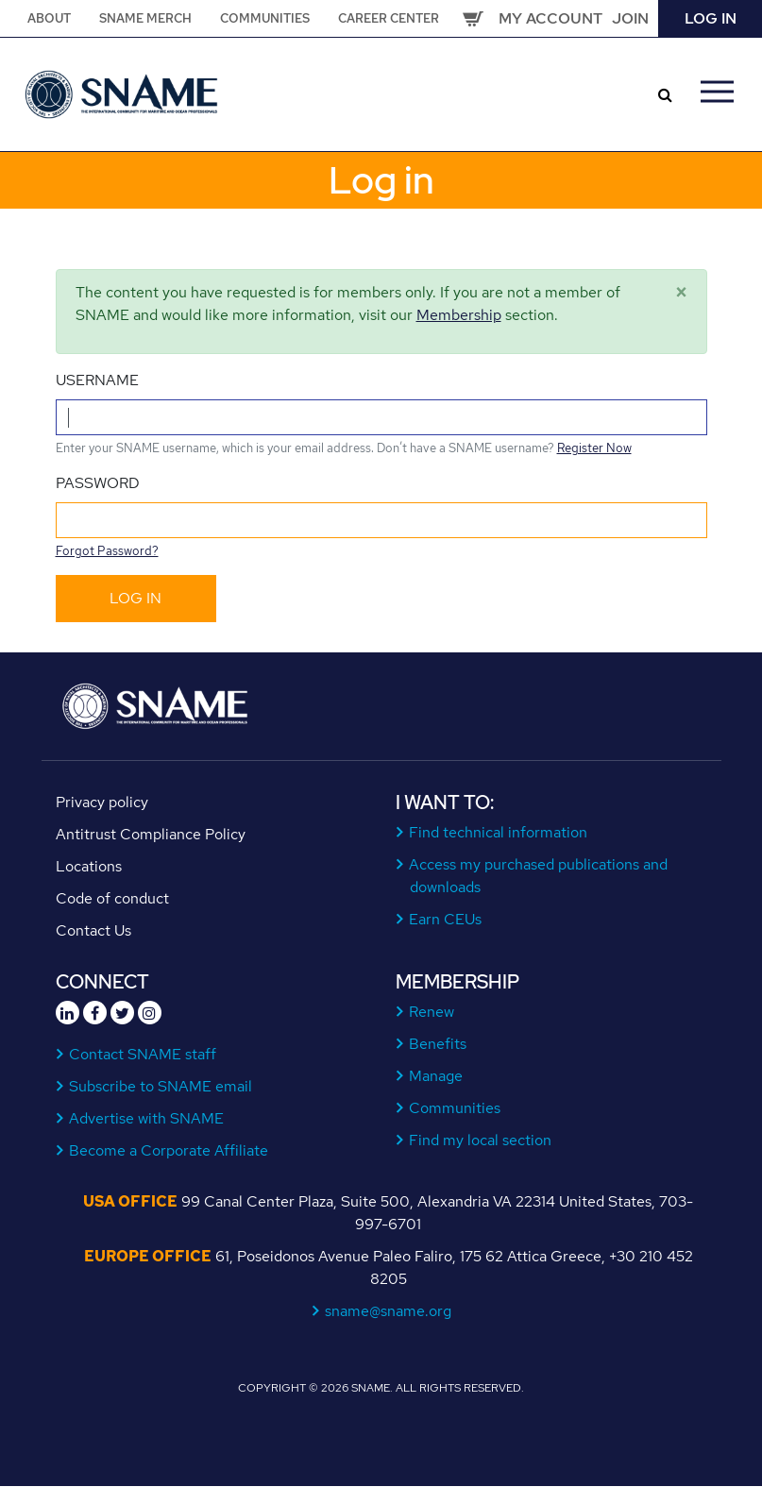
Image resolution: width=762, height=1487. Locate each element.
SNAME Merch (145, 18)
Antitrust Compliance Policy (151, 834)
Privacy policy (102, 802)
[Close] (681, 292)
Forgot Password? (107, 551)
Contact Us (93, 930)
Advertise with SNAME (147, 1118)
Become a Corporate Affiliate (169, 1150)
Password (98, 483)
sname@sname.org (388, 1311)
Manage (436, 1076)
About (49, 18)
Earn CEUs (446, 919)
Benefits (438, 1044)
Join (630, 18)
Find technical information (498, 832)
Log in (711, 18)
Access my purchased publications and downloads (539, 875)
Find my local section (480, 1140)
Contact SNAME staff (143, 1054)
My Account (550, 18)
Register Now (594, 448)
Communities (265, 18)
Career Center (388, 18)
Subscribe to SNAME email (161, 1086)
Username (97, 380)
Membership (458, 315)
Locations (89, 866)
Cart (473, 18)
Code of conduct (112, 898)
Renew (432, 1012)
